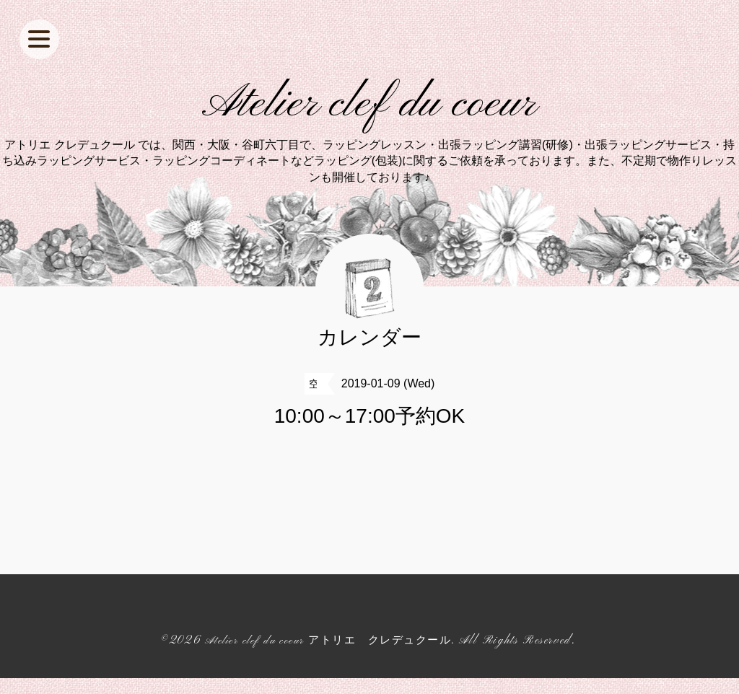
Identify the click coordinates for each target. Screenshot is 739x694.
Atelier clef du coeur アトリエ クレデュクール (328, 656)
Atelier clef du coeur (370, 112)
